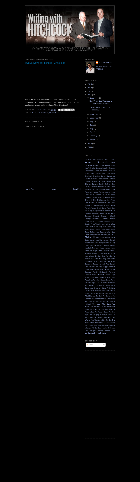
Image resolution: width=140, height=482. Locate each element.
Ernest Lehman (100, 203)
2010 (90, 144)
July (92, 121)
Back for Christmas (108, 168)
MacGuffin (88, 248)
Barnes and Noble (101, 171)
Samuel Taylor (110, 280)
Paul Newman (90, 267)
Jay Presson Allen (104, 232)
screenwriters (89, 285)
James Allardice (90, 229)
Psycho (107, 269)
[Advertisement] (96, 394)
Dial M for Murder (108, 194)
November (94, 114)
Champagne (111, 181)
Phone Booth (89, 269)
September (94, 118)
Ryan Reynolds (94, 280)
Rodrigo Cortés (110, 277)
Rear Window (98, 275)
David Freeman (95, 194)
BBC (103, 173)
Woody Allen (110, 330)
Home (53, 189)
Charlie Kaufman (104, 184)
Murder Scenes (97, 253)
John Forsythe (105, 235)
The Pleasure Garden (102, 312)
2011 (90, 95)
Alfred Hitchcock (40, 113)
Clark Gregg (96, 189)
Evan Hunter (111, 203)
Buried (103, 176)
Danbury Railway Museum (101, 192)
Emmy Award (111, 200)
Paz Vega (99, 267)
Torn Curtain (98, 322)
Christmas (54, 113)
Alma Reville (105, 165)
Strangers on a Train (102, 290)
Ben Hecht (111, 173)
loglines (112, 245)
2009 (90, 147)
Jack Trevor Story (109, 226)
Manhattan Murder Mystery (101, 248)
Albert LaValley (110, 159)
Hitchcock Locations (100, 219)
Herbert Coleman (100, 216)
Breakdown (96, 176)
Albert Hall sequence (95, 159)
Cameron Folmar (97, 178)
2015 (90, 84)
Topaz (92, 322)
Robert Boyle (110, 274)
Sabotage (103, 280)
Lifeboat (106, 245)
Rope (87, 280)
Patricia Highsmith (99, 264)
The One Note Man (105, 309)
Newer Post (29, 189)
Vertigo (106, 323)
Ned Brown (98, 256)
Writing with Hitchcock (95, 333)
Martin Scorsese (103, 251)
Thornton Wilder (99, 320)
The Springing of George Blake (100, 315)
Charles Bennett (91, 184)
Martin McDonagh (91, 251)
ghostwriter (99, 210)
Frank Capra (101, 208)
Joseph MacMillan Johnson (99, 240)
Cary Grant (102, 181)
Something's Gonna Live (93, 288)
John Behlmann (95, 235)
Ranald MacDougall (100, 272)
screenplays (111, 283)
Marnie (113, 248)
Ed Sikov (93, 200)
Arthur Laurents (97, 168)
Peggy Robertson (109, 267)
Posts (90, 345)
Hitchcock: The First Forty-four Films (102, 221)
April (92, 132)
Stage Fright (106, 288)
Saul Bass (103, 283)
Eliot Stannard (101, 200)
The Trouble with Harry (102, 317)
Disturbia (88, 197)
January (93, 139)
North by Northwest (107, 259)
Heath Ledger (105, 213)
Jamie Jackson (90, 232)
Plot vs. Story (98, 269)
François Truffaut (90, 208)
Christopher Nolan (104, 187)
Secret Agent (110, 285)
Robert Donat (89, 277)
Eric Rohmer (89, 203)
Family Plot (89, 205)
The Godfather (107, 296)
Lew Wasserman (96, 245)
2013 (90, 88)
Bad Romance (89, 171)
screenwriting (99, 285)
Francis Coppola (109, 205)
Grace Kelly (107, 210)
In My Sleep (98, 226)
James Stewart (110, 229)
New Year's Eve (107, 256)
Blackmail (88, 176)
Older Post (77, 189)
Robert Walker (99, 277)
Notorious (88, 261)
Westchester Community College (104, 325)
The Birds (99, 296)
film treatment (98, 205)
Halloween (95, 213)
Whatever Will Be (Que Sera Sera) (97, 328)
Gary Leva (92, 210)
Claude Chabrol (106, 189)
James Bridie (100, 229)
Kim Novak (107, 242)
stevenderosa (105, 62)
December (94, 98)
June (92, 125)
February (94, 136)
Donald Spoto (97, 197)
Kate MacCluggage (97, 242)
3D (86, 159)
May (92, 129)
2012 (90, 91)
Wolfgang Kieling (96, 330)
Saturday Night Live (92, 283)
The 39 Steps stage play (99, 293)
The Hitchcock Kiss (103, 299)
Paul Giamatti (110, 264)
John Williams (105, 237)
